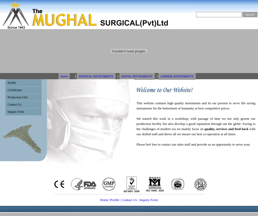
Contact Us (129, 200)
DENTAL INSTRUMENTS (137, 76)
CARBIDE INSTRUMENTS (177, 76)
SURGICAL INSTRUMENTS (96, 76)
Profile (114, 200)
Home (64, 76)
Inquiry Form (148, 200)
